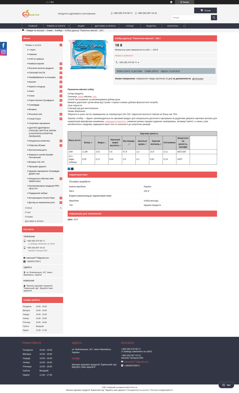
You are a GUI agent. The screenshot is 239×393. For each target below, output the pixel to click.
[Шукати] (214, 17)
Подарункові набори (38, 193)
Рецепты (151, 26)
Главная (32, 26)
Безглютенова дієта (38, 150)
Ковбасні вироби (36, 63)
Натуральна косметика (39, 141)
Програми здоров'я (37, 166)
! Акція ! (32, 50)
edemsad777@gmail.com (37, 258)
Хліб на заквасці (36, 59)
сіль (95, 96)
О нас (28, 212)
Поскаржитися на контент (138, 390)
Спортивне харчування (39, 123)
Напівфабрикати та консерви (42, 77)
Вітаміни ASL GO (36, 162)
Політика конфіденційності (161, 390)
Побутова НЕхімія (37, 145)
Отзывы (29, 216)
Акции (81, 26)
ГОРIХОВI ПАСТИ (37, 73)
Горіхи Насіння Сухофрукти (41, 100)
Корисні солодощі (37, 86)
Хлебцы (58, 30)
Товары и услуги (56, 26)
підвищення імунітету (115, 121)
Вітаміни (33, 109)
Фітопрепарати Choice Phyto (42, 198)
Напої (31, 91)
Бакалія (32, 82)
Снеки (49, 30)
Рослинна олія (35, 114)
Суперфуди (34, 105)
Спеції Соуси (35, 119)
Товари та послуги (35, 30)
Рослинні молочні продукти (41, 68)
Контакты (172, 26)
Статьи (130, 26)
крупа (81, 96)
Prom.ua (133, 387)
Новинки (33, 54)
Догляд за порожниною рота (42, 202)
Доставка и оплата (105, 26)
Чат (226, 385)
